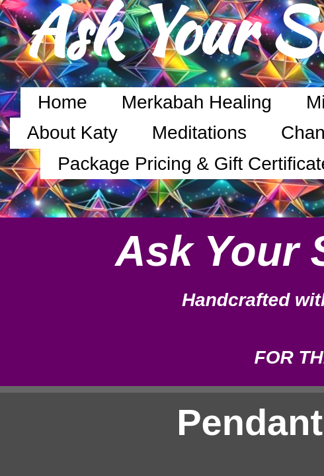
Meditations (199, 132)
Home (62, 102)
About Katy (72, 132)
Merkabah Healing (197, 102)
